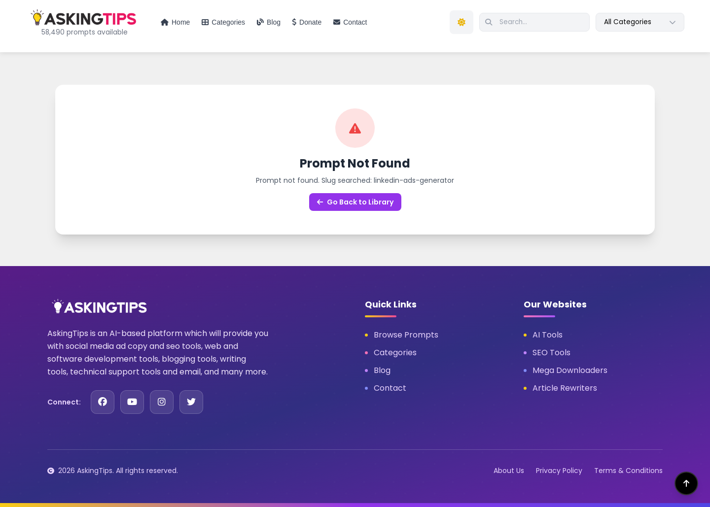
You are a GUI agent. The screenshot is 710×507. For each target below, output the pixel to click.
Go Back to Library (355, 202)
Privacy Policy (559, 470)
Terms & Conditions (628, 470)
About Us (509, 470)
